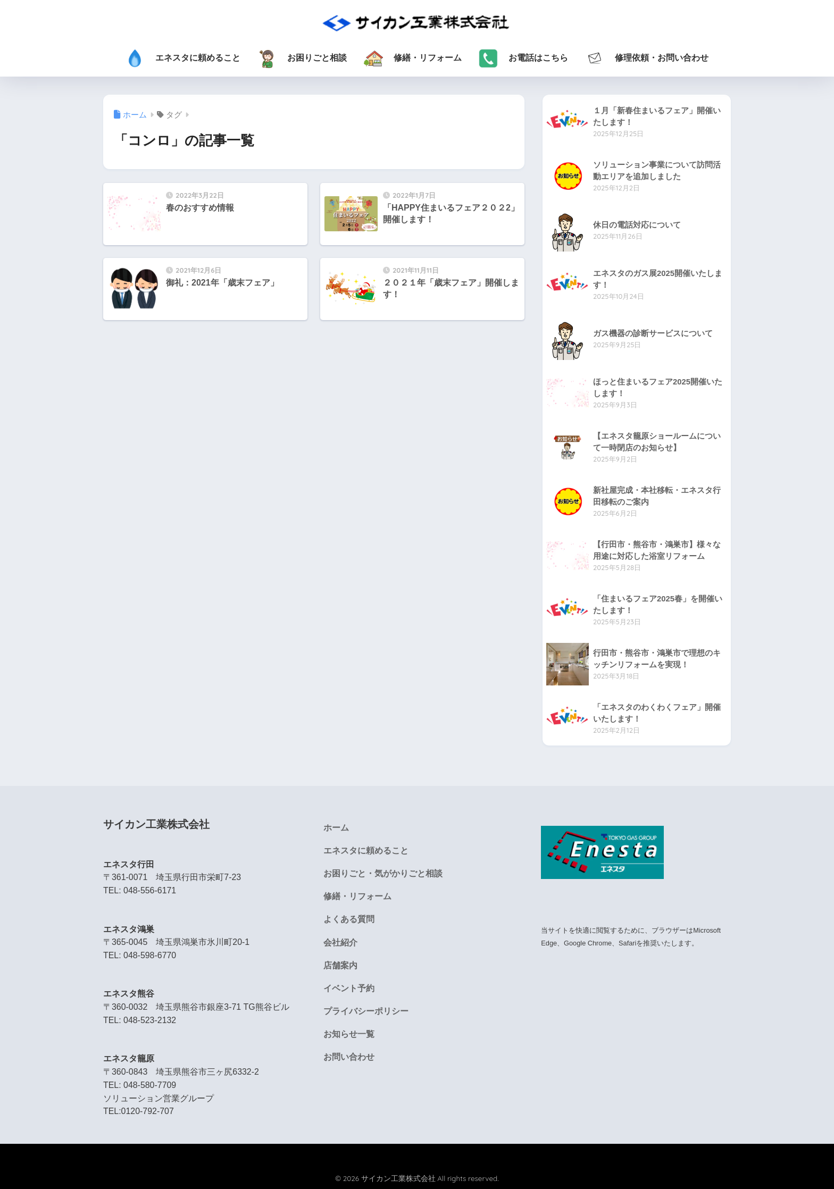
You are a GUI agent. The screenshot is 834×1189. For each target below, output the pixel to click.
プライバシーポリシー (365, 1011)
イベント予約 (348, 988)
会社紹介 (340, 942)
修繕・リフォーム (357, 896)
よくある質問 (348, 919)
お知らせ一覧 (348, 1034)
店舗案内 (340, 965)
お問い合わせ (348, 1056)
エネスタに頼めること (365, 850)
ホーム (336, 827)
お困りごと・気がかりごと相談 (383, 873)
